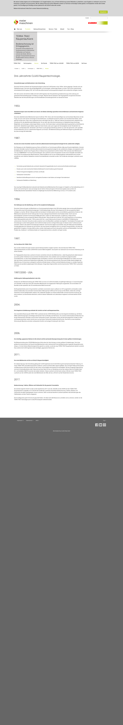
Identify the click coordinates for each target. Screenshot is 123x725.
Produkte (27, 29)
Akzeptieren (103, 12)
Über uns (19, 29)
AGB (37, 708)
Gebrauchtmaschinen (39, 29)
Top (104, 708)
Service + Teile (53, 29)
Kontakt (87, 18)
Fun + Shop (70, 29)
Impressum (19, 708)
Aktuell (62, 29)
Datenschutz (29, 708)
